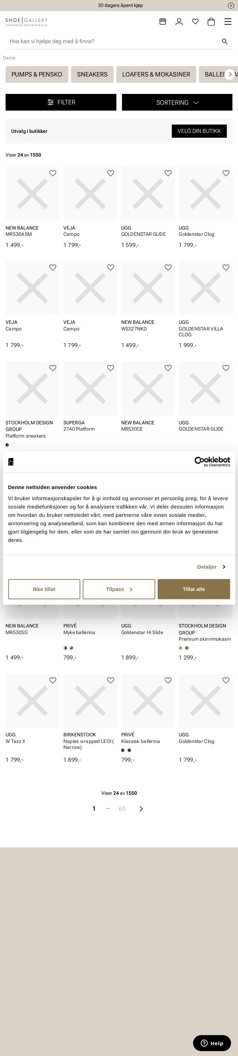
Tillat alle (194, 589)
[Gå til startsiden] (26, 21)
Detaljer (207, 567)
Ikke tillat (44, 589)
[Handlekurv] (211, 21)
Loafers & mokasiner (156, 74)
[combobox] (113, 41)
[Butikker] (163, 21)
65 (122, 808)
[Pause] (231, 5)
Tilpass (119, 589)
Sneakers (92, 74)
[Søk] (224, 41)
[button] (177, 102)
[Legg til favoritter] (53, 173)
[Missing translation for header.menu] (228, 21)
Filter (61, 102)
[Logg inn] (179, 21)
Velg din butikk (199, 131)
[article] (32, 204)
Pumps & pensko (36, 74)
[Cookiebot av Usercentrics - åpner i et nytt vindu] (199, 462)
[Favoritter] (195, 21)
